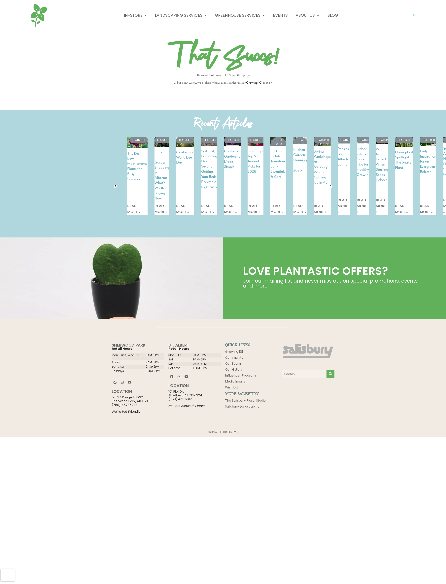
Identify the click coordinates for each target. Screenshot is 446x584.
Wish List (231, 387)
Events (280, 15)
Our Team (233, 363)
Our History (234, 369)
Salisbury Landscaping (242, 406)
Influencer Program (240, 375)
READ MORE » (133, 209)
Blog (332, 15)
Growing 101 (254, 83)
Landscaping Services (181, 15)
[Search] (330, 374)
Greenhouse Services (240, 15)
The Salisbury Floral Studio (245, 400)
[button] (115, 186)
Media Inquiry (235, 381)
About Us (307, 15)
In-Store (135, 15)
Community (234, 357)
